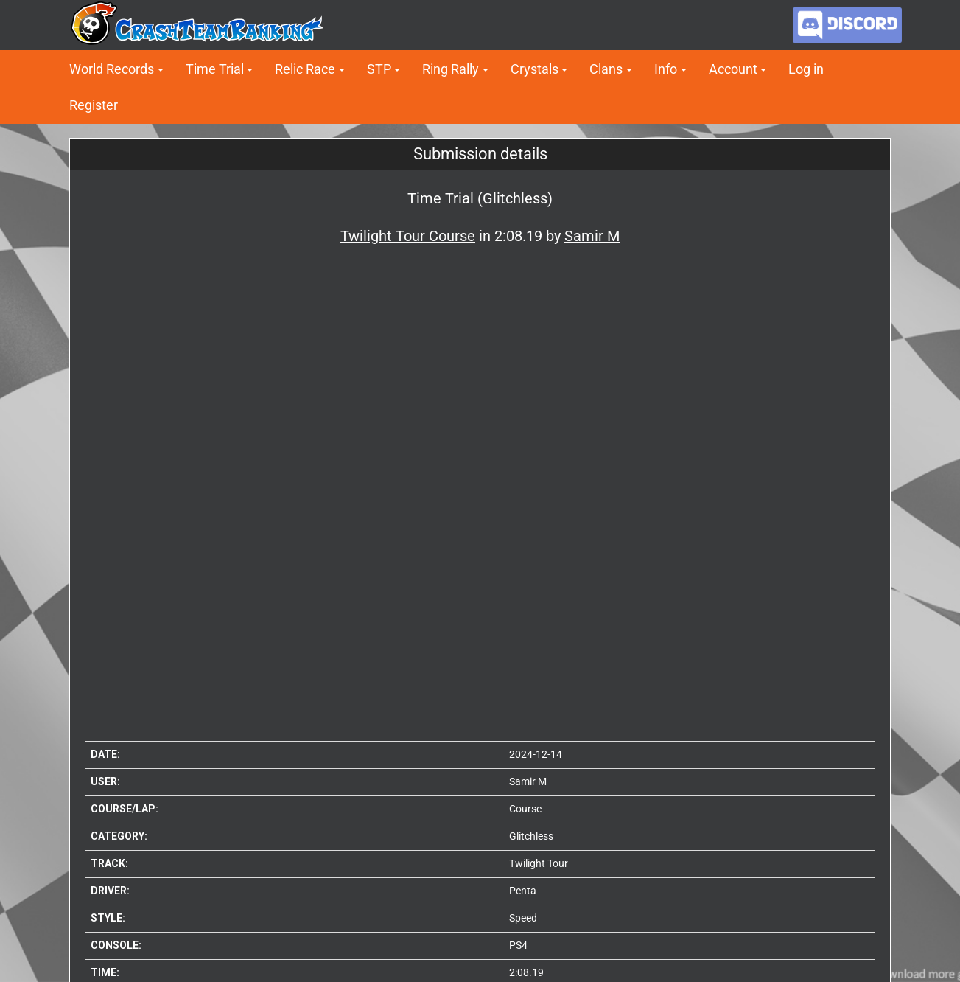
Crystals (534, 69)
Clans (606, 69)
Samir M (528, 781)
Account (733, 69)
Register (93, 105)
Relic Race (305, 69)
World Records (111, 69)
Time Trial (215, 69)
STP (379, 69)
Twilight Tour (538, 863)
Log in (806, 69)
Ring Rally (450, 69)
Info (665, 69)
